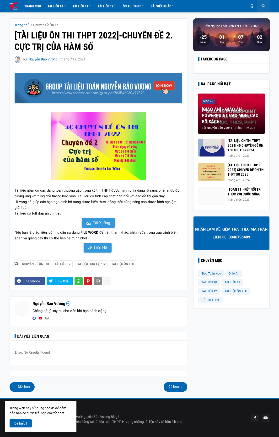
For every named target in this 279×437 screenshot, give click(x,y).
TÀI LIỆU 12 (62, 264)
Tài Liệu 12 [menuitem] (105, 6)
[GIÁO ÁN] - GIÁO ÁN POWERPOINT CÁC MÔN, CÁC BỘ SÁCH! (230, 115)
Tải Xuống (101, 223)
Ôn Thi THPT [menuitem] (132, 6)
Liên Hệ (100, 247)
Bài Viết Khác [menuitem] (161, 6)
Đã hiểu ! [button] (20, 423)
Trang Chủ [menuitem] (32, 6)
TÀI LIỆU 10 (209, 282)
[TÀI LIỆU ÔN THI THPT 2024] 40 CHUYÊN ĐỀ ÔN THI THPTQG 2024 (245, 145)
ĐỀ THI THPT (210, 300)
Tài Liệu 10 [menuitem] (55, 6)
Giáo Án (234, 273)
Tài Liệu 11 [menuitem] (80, 6)
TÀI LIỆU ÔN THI (122, 264)
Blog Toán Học (211, 273)
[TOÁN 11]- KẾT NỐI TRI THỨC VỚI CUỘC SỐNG (244, 191)
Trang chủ (22, 25)
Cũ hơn (174, 386)
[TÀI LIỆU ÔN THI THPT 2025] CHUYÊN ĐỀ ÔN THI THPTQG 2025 (246, 170)
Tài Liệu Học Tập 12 (91, 264)
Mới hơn (23, 386)
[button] (252, 6)
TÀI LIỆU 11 (232, 282)
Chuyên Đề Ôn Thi (46, 25)
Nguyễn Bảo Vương (48, 303)
